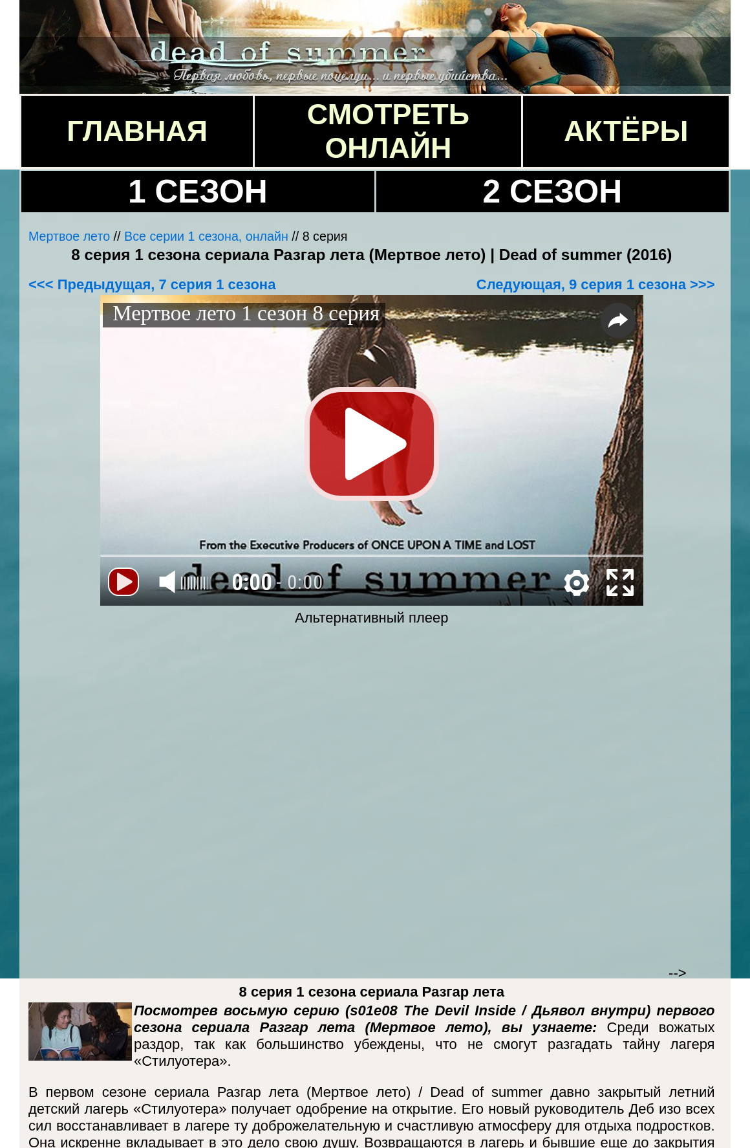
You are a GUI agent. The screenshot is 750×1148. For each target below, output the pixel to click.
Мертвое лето (69, 236)
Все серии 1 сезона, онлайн (206, 236)
